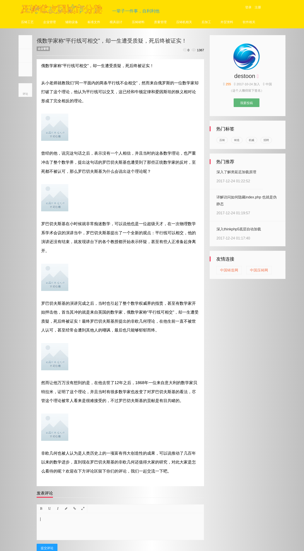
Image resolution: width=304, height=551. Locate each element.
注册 (258, 7)
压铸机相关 (184, 22)
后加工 (206, 22)
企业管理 (49, 22)
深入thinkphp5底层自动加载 (238, 229)
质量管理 (160, 22)
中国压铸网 (259, 270)
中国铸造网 (229, 270)
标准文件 (94, 22)
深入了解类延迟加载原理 (236, 172)
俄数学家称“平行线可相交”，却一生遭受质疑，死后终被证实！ (112, 41)
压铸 (222, 140)
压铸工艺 (27, 22)
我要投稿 (246, 103)
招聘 (266, 140)
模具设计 (116, 22)
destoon (244, 76)
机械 (251, 140)
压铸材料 (138, 22)
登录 (248, 7)
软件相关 (249, 22)
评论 (25, 93)
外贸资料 (227, 22)
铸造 (237, 140)
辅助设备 (71, 22)
